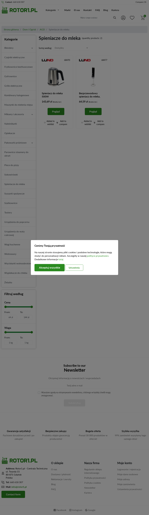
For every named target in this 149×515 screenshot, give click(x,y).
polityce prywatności (97, 255)
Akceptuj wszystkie (50, 267)
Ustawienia (77, 267)
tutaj (60, 259)
